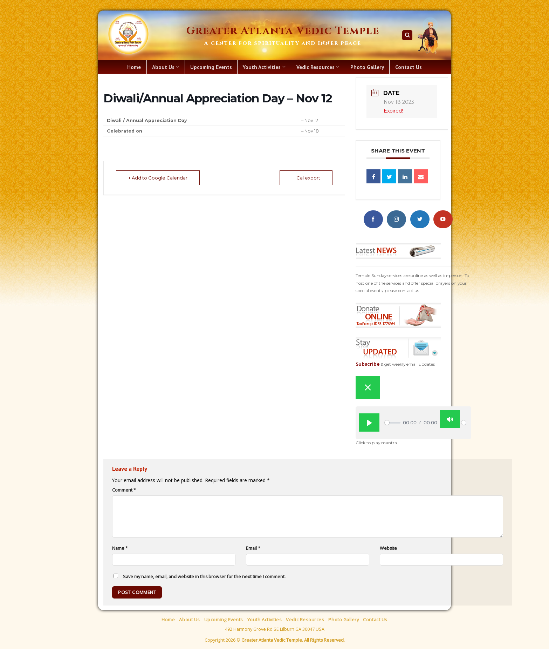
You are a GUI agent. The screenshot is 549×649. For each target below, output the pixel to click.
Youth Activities (264, 66)
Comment (124, 490)
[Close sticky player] (368, 387)
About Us (165, 66)
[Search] (407, 35)
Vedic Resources (317, 66)
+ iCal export (306, 178)
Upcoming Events (211, 66)
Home (134, 66)
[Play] (369, 422)
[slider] (392, 422)
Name (120, 548)
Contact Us (408, 66)
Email (253, 548)
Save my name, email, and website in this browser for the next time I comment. (204, 577)
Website (388, 548)
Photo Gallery (367, 66)
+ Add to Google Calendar (157, 178)
